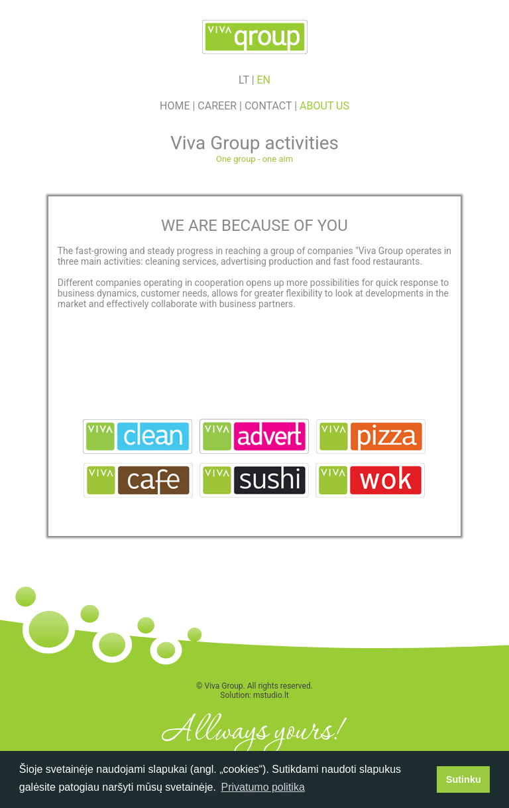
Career (217, 106)
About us (324, 106)
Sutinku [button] (463, 779)
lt (244, 80)
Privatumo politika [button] (263, 787)
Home (175, 106)
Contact (268, 106)
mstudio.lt (271, 695)
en (264, 80)
